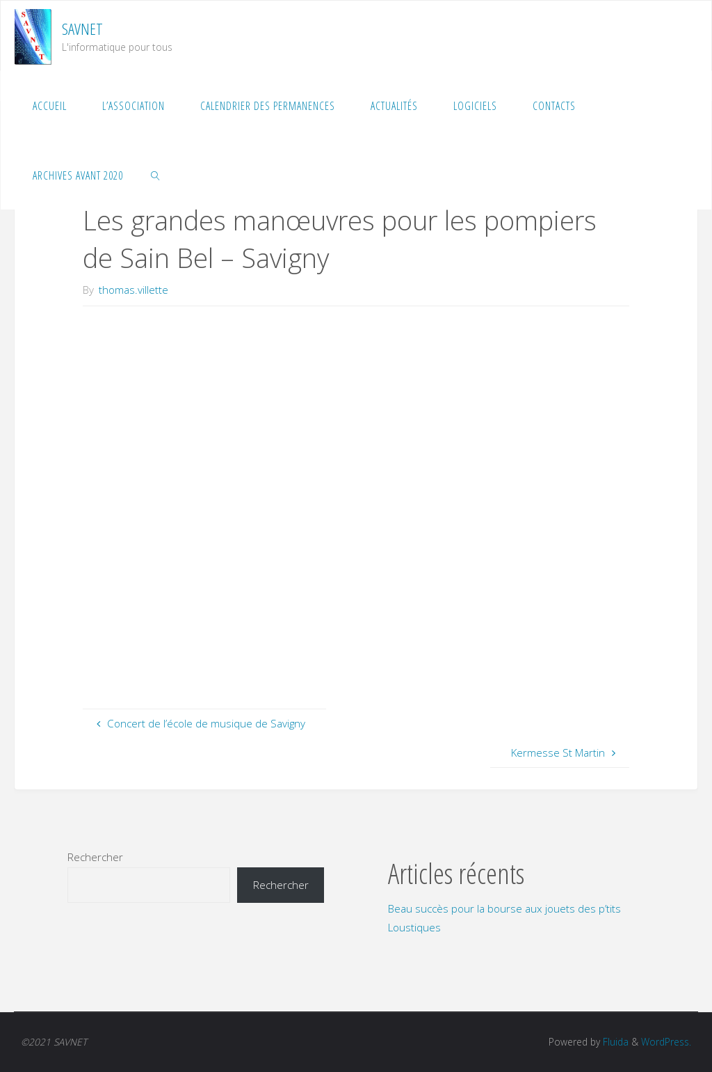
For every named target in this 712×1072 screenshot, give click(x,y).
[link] (156, 175)
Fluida (614, 1041)
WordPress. (666, 1041)
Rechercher (95, 857)
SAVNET (82, 29)
